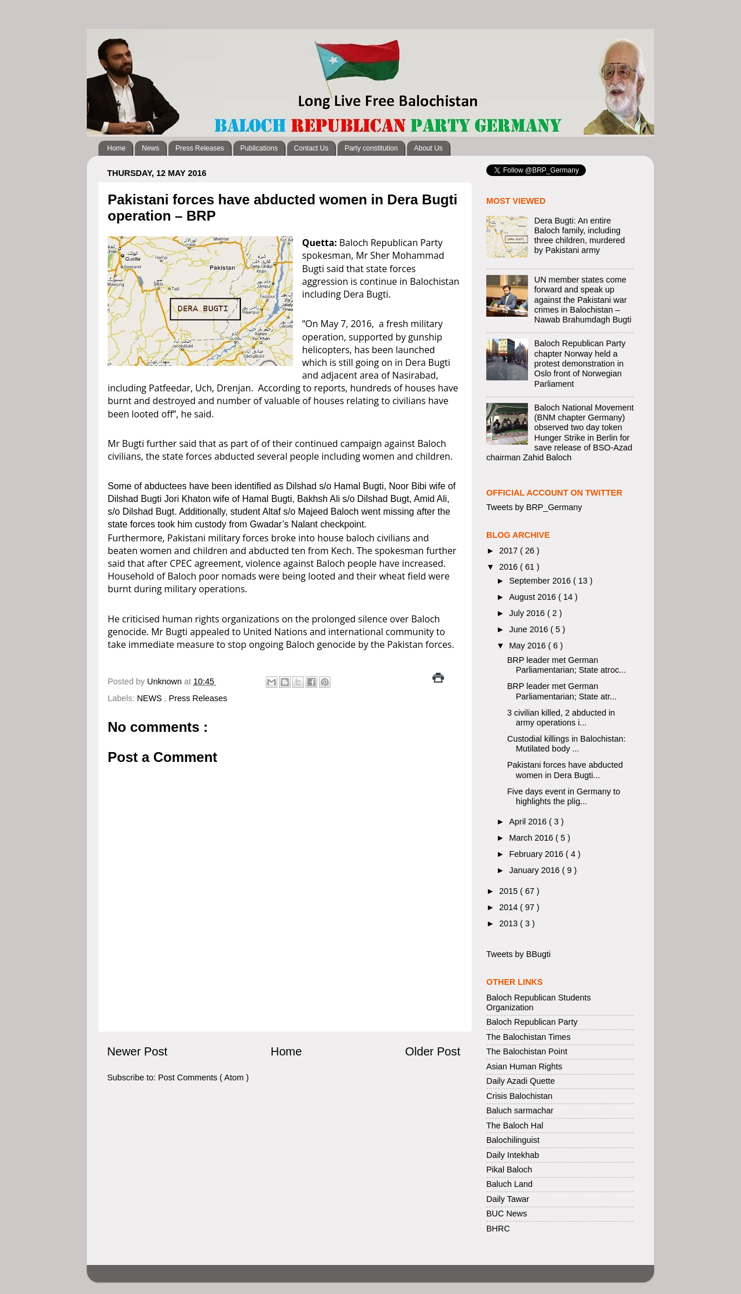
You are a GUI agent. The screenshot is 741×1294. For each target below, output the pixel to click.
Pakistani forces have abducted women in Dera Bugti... (565, 769)
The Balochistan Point (526, 1051)
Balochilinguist (513, 1140)
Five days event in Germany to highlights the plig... (563, 796)
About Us (428, 148)
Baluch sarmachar (519, 1110)
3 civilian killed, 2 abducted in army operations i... (561, 717)
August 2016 (534, 597)
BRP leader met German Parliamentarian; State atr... (562, 691)
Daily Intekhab (512, 1155)
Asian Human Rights (524, 1066)
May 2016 (528, 645)
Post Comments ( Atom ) (203, 1077)
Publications (259, 148)
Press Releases (199, 148)
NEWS (150, 698)
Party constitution (371, 148)
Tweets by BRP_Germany (534, 507)
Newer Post (137, 1051)
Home (116, 148)
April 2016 (529, 821)
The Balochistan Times (528, 1037)
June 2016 (530, 629)
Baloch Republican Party (532, 1022)
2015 (509, 891)
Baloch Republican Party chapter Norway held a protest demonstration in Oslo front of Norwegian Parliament (580, 363)
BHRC (498, 1228)
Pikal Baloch (509, 1169)
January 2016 (535, 870)
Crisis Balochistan (519, 1096)
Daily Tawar (507, 1199)
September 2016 (541, 580)
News (150, 148)
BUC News (506, 1213)
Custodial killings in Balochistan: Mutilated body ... (566, 743)
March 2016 (532, 837)
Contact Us (311, 148)
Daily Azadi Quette (520, 1081)
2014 (509, 907)
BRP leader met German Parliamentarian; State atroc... (566, 665)
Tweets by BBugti (518, 954)
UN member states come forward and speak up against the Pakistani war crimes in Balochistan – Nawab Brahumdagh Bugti (583, 299)
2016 (509, 566)
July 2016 (528, 613)
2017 (509, 550)
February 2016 (537, 854)
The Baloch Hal (514, 1125)
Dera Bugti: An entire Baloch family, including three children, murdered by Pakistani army (579, 235)
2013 (509, 923)
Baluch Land (509, 1184)
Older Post (432, 1051)
